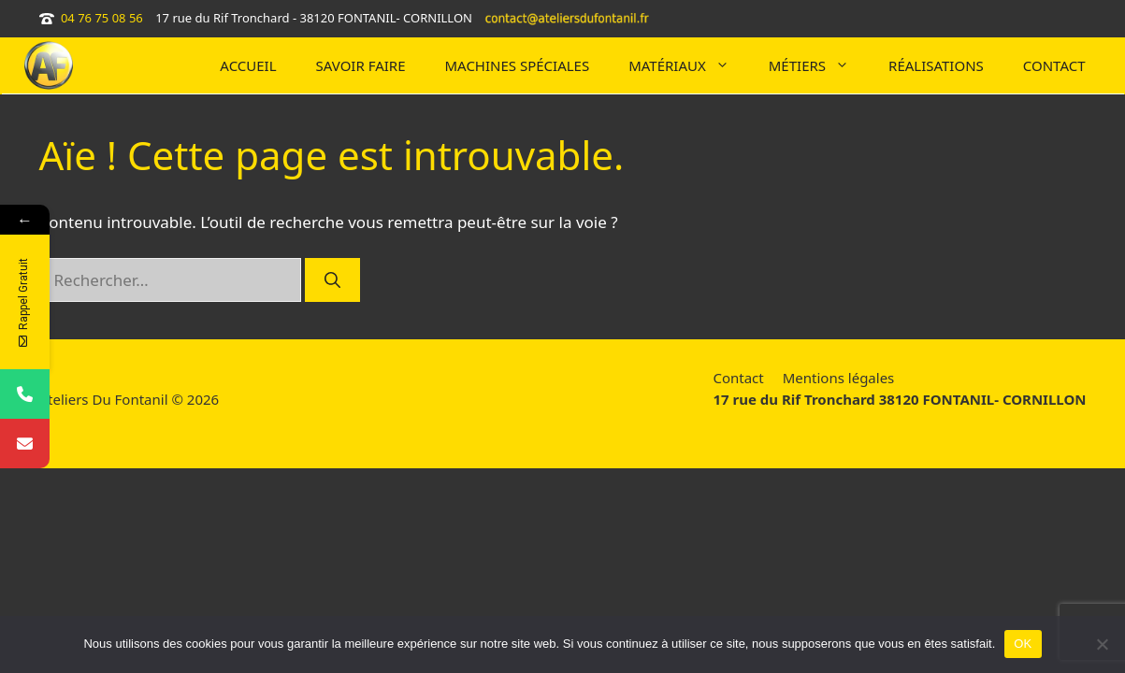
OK (1022, 644)
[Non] (1101, 644)
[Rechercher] (332, 280)
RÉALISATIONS (936, 65)
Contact (738, 377)
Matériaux (688, 65)
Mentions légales (839, 377)
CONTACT (1054, 65)
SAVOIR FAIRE (361, 65)
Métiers (818, 65)
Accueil (248, 65)
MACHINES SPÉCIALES (517, 65)
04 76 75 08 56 (102, 17)
